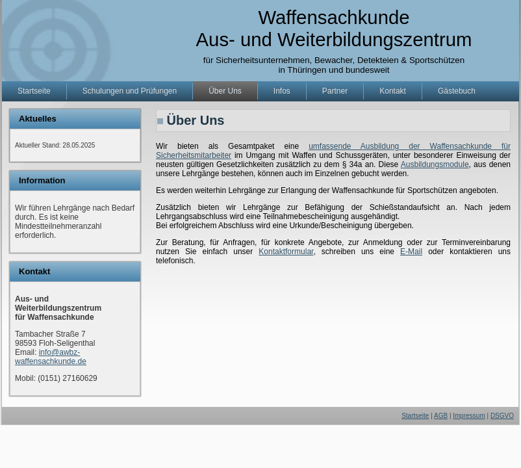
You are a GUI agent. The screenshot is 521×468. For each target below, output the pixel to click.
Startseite (415, 415)
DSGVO (502, 415)
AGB (441, 415)
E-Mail (411, 251)
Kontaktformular (286, 251)
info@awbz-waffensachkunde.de (50, 357)
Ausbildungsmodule (435, 164)
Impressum (469, 415)
